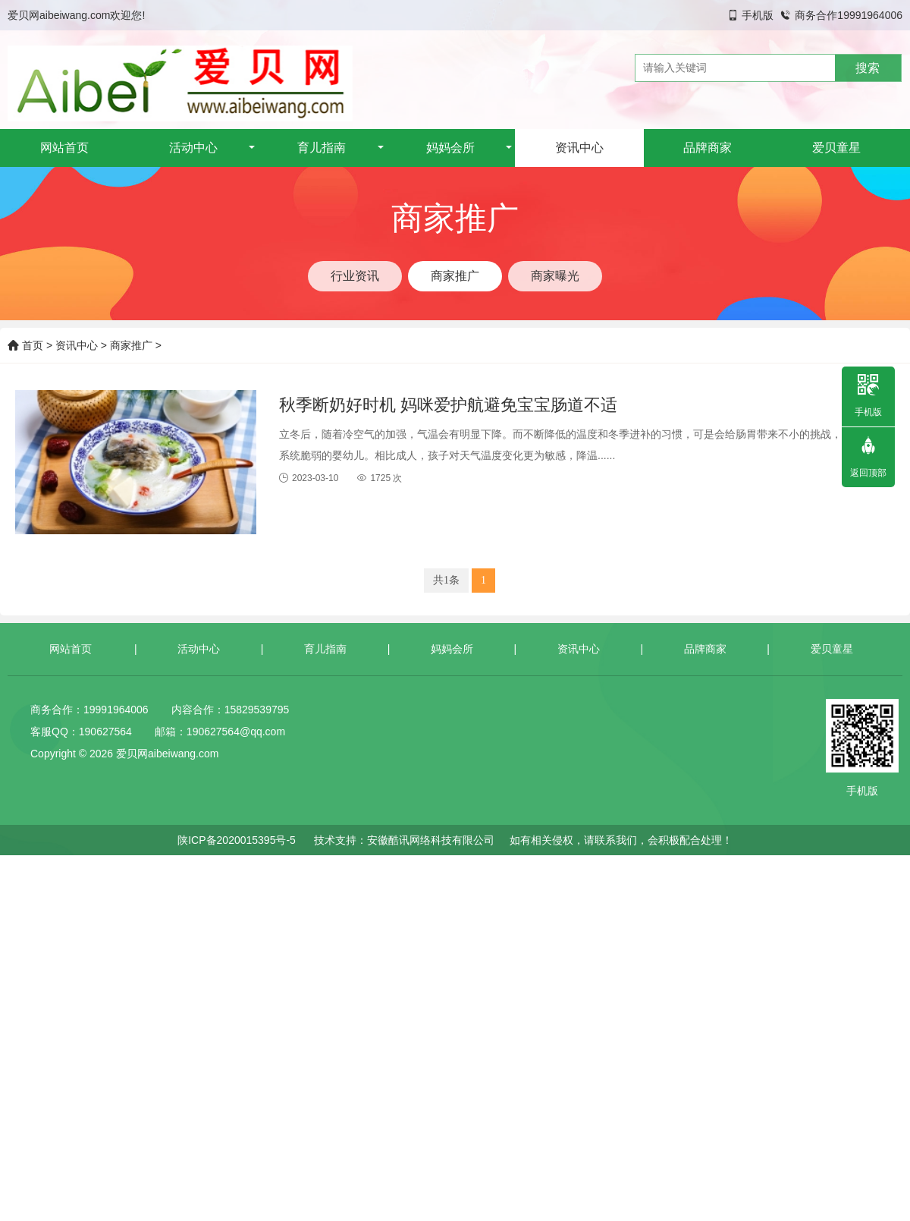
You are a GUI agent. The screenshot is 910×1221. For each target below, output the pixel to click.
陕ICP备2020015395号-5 (236, 840)
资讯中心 (579, 147)
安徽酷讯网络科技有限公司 (430, 840)
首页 (25, 345)
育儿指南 (321, 147)
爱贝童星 (836, 147)
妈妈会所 (450, 147)
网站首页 (64, 147)
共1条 (446, 580)
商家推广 (131, 345)
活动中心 (193, 147)
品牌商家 (707, 147)
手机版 (758, 15)
